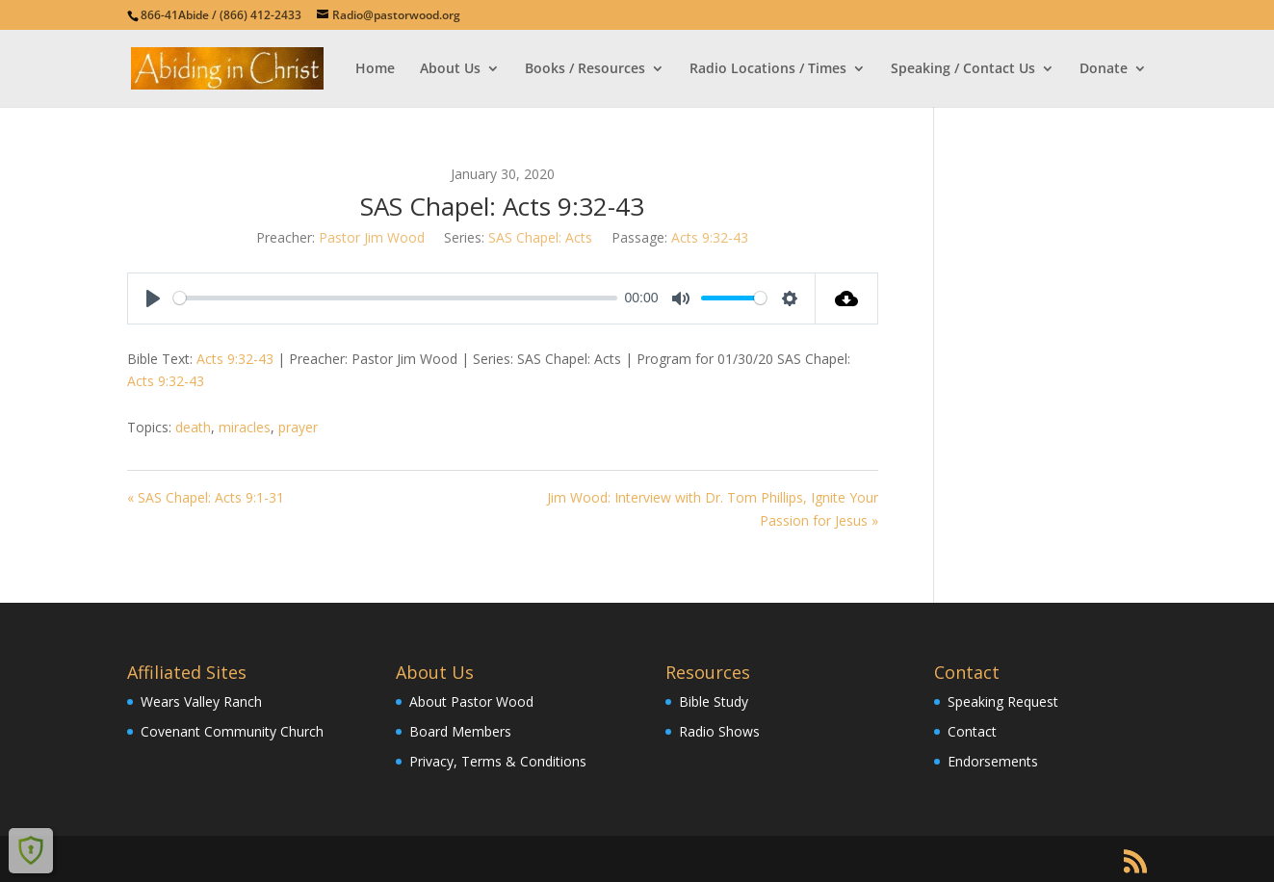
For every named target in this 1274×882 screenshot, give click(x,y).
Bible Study (713, 701)
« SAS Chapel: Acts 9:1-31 (205, 497)
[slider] (395, 298)
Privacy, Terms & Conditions (497, 761)
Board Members (460, 731)
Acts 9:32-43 (709, 237)
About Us (450, 69)
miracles (245, 427)
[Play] (153, 298)
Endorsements (993, 761)
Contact (972, 731)
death (193, 427)
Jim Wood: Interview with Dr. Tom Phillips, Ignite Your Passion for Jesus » (712, 509)
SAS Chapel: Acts (540, 237)
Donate (1103, 69)
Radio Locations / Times (767, 69)
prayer (298, 427)
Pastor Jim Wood (372, 237)
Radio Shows (719, 731)
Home (375, 69)
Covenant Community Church (232, 731)
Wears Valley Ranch (201, 701)
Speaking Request (1003, 701)
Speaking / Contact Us (963, 69)
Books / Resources (585, 69)
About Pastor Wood (471, 701)
